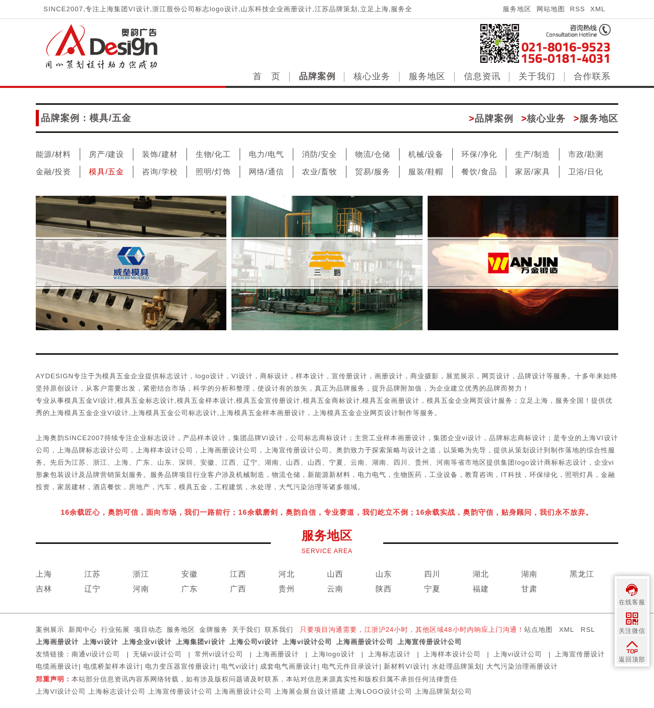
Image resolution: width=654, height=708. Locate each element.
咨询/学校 (159, 171)
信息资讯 (482, 76)
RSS (578, 9)
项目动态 (148, 629)
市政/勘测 (585, 154)
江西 (238, 573)
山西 (335, 573)
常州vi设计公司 (219, 654)
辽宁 (92, 588)
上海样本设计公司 (452, 654)
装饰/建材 (159, 154)
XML (597, 9)
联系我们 (279, 629)
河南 (141, 588)
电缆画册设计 (57, 666)
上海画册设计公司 (364, 642)
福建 (481, 588)
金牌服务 (213, 629)
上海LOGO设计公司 (380, 691)
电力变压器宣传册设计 (181, 666)
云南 (335, 588)
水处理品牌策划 (457, 666)
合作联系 (592, 76)
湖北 (481, 573)
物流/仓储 (372, 154)
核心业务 (372, 76)
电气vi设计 (238, 666)
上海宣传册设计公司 (430, 642)
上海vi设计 (100, 642)
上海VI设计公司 (61, 691)
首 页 (267, 76)
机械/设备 (425, 154)
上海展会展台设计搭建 (310, 691)
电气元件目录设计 (350, 666)
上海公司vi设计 (254, 642)
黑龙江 (582, 573)
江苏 (92, 573)
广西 (238, 588)
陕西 (384, 588)
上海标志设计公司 (117, 691)
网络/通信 (266, 171)
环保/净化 (479, 154)
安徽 (189, 573)
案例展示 (50, 629)
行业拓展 (115, 629)
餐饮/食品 (479, 171)
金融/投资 (53, 171)
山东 (384, 573)
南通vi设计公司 (96, 654)
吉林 (44, 588)
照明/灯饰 (213, 171)
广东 (189, 588)
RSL (588, 629)
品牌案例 (317, 76)
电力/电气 (266, 154)
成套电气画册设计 (288, 666)
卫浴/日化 (585, 171)
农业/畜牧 (319, 171)
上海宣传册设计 (580, 654)
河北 (286, 573)
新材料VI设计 (405, 666)
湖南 (529, 573)
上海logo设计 (333, 654)
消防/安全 (319, 154)
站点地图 (538, 629)
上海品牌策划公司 (443, 691)
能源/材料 (53, 154)
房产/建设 (106, 154)
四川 (432, 573)
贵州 (286, 588)
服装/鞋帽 (425, 171)
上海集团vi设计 (200, 642)
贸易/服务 (372, 171)
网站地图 (550, 9)
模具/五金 (106, 171)
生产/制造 (532, 154)
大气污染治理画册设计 (522, 666)
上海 (44, 573)
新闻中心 (82, 629)
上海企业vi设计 (147, 642)
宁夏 (432, 588)
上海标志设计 (389, 654)
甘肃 (529, 588)
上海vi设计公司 (307, 642)
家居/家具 (532, 171)
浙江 (141, 573)
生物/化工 (213, 154)
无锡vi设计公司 (157, 654)
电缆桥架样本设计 (112, 666)
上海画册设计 (57, 642)
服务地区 (517, 9)
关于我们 (537, 76)
